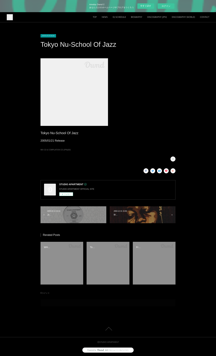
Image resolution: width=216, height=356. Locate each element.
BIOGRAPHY (136, 17)
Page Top (108, 329)
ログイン (166, 6)
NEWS (105, 17)
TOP (95, 17)
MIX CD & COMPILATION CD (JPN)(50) (55, 150)
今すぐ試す (145, 6)
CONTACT (204, 17)
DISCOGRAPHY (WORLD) (183, 17)
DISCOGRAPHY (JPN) (157, 17)
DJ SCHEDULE (119, 17)
